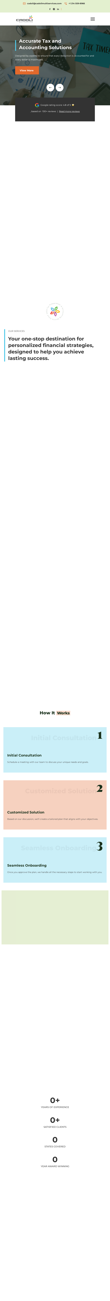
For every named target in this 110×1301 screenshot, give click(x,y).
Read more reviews (69, 111)
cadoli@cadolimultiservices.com (44, 3)
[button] (93, 19)
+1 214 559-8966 (77, 3)
